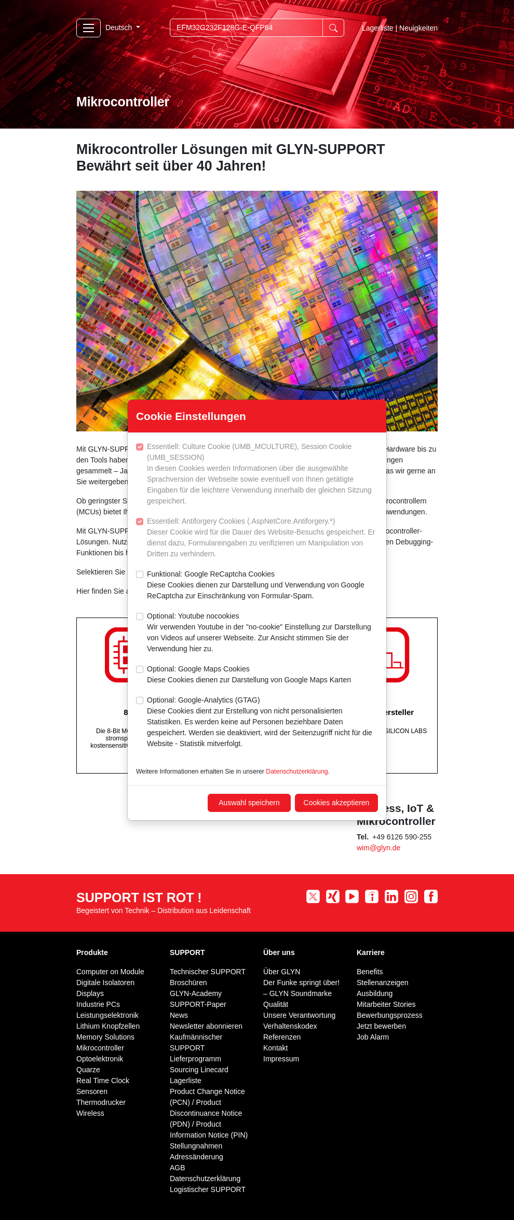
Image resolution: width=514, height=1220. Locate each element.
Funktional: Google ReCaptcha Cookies (262, 585)
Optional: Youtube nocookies (262, 633)
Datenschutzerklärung (297, 771)
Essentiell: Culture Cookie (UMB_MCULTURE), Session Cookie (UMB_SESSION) (262, 474)
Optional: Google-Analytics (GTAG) (262, 722)
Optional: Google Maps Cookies (249, 675)
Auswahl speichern (249, 802)
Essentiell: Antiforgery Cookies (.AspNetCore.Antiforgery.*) (262, 538)
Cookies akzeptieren (337, 802)
